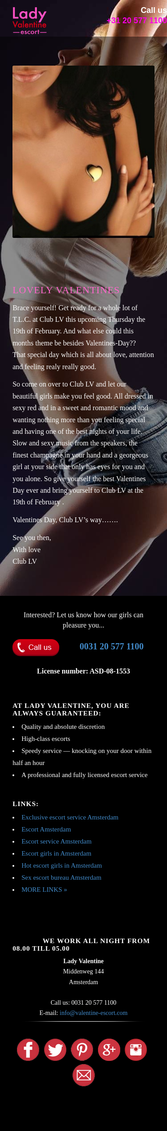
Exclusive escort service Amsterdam (69, 817)
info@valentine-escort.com (93, 1013)
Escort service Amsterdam (56, 841)
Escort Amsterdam (46, 829)
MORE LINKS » (44, 889)
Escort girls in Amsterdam (56, 853)
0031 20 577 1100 (112, 646)
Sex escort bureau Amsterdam (61, 877)
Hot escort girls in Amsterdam (61, 865)
